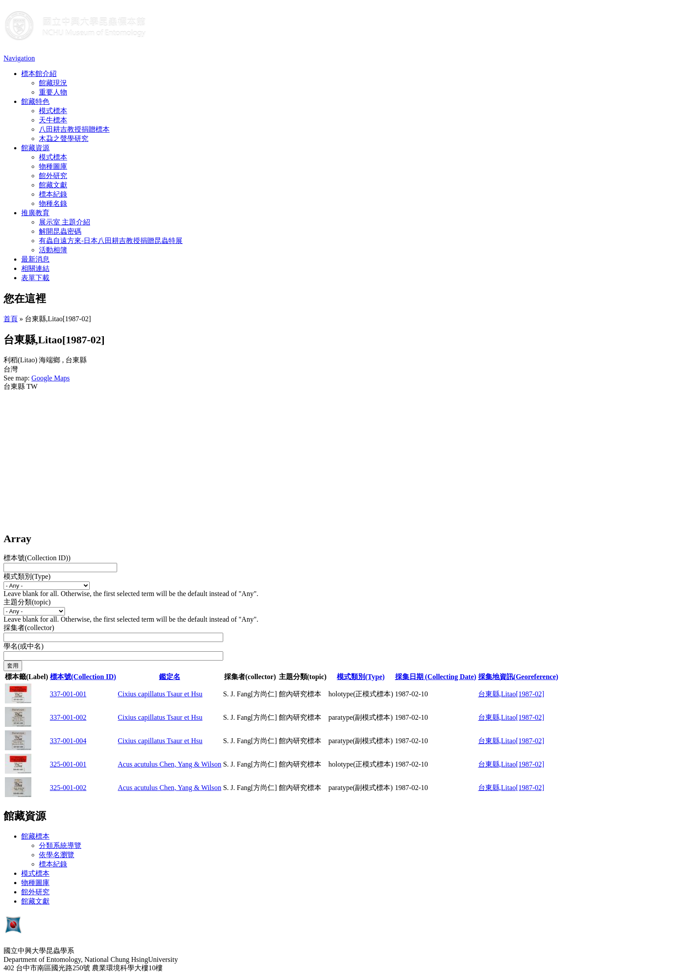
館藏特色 (35, 101)
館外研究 (53, 175)
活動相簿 (53, 250)
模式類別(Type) (27, 576)
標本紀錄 (53, 194)
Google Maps (50, 378)
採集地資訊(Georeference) (518, 676)
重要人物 (53, 92)
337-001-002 (68, 717)
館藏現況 (53, 83)
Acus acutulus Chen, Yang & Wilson (169, 764)
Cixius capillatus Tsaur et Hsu (160, 694)
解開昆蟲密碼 (60, 231)
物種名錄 (53, 203)
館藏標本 (35, 836)
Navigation (19, 58)
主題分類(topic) (27, 602)
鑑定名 (169, 676)
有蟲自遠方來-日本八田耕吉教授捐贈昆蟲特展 (111, 240)
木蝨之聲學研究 (63, 138)
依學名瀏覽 (56, 854)
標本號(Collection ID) (83, 676)
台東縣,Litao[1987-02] (511, 694)
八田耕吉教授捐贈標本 (74, 129)
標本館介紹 (39, 73)
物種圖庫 (53, 166)
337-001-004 (68, 740)
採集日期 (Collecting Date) (435, 676)
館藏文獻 (53, 185)
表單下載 (35, 277)
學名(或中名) (24, 646)
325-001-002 (68, 787)
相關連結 (35, 268)
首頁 (11, 319)
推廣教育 (35, 213)
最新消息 (35, 259)
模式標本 (53, 110)
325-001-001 (68, 764)
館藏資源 (35, 148)
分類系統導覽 (60, 845)
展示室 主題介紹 (64, 222)
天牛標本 (53, 120)
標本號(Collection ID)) (37, 558)
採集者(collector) (29, 627)
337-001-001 (68, 694)
